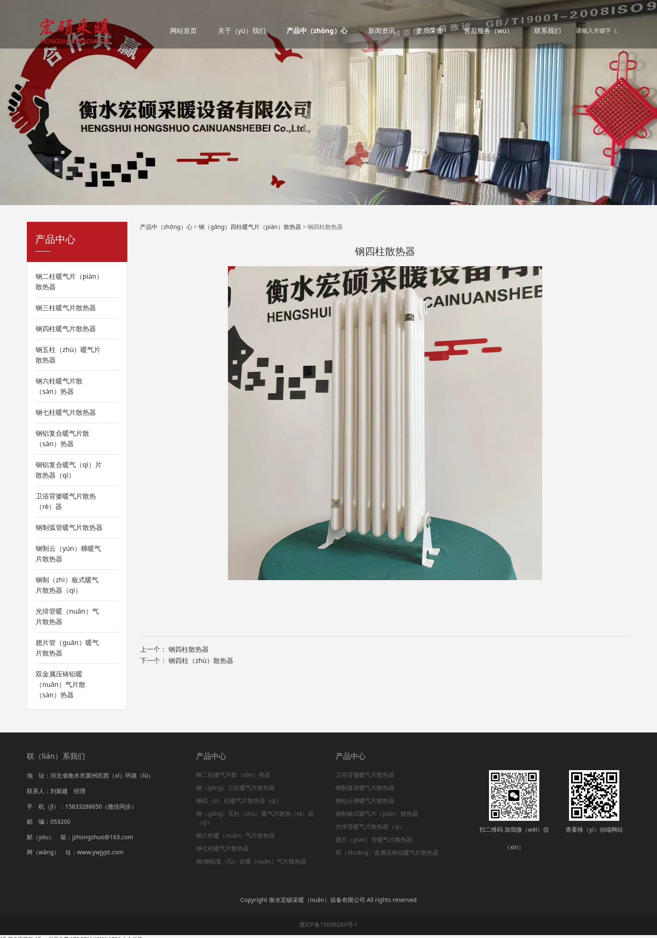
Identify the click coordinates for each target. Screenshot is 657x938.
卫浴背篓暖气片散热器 (365, 775)
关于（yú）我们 (242, 30)
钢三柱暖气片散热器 (66, 307)
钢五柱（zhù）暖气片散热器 (68, 355)
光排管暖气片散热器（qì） (370, 826)
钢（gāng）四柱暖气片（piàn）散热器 (250, 227)
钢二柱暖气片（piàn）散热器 (69, 281)
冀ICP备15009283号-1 (328, 924)
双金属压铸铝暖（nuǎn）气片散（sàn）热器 (60, 684)
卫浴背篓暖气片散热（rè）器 (66, 501)
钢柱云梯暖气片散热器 (365, 800)
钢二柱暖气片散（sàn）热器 (233, 775)
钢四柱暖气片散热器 (66, 328)
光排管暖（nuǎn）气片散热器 (67, 616)
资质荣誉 (429, 30)
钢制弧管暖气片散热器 (69, 527)
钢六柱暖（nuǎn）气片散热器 (235, 835)
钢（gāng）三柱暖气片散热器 (235, 788)
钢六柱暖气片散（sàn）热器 (59, 386)
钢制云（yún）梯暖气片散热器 (68, 553)
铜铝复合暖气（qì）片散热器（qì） (69, 470)
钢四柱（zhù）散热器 (200, 660)
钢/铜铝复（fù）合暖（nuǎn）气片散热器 (251, 861)
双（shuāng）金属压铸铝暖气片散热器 (387, 852)
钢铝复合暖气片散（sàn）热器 (62, 438)
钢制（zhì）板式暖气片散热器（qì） (67, 585)
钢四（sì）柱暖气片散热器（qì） (239, 800)
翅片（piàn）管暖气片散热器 (374, 839)
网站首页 (183, 30)
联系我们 (547, 30)
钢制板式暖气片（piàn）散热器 (377, 813)
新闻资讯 (381, 30)
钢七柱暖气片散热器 (66, 412)
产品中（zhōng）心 (317, 30)
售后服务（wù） (488, 30)
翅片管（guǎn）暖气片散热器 (67, 648)
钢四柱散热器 (188, 649)
